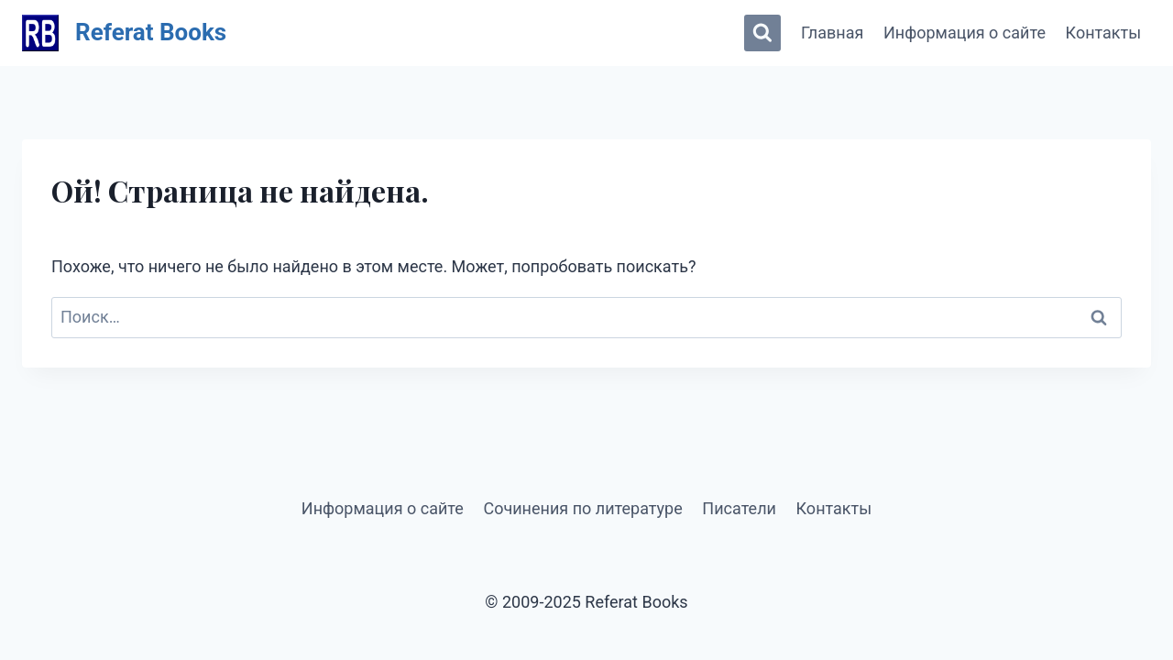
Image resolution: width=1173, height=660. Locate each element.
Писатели (739, 508)
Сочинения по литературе (582, 508)
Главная (832, 32)
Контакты (1104, 32)
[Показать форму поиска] (762, 33)
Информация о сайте (964, 32)
